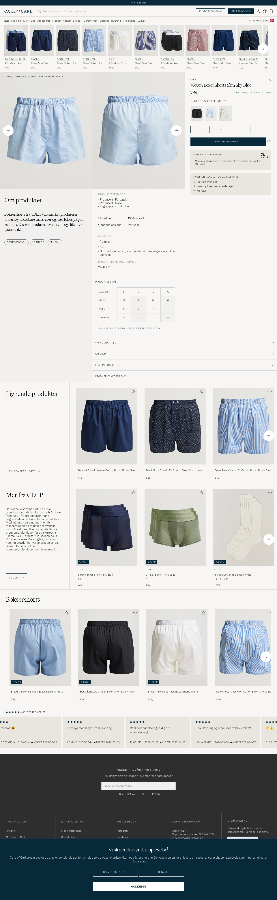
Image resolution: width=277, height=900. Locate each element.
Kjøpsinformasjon (71, 830)
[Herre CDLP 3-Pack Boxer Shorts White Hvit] (120, 40)
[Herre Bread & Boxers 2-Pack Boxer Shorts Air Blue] (40, 647)
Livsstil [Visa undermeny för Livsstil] (77, 20)
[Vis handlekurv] (271, 11)
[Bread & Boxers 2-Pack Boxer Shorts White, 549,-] (177, 655)
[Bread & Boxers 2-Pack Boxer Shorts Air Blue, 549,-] (40, 655)
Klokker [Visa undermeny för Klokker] (56, 20)
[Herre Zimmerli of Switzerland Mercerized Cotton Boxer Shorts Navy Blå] (249, 40)
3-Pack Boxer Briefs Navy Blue (95, 574)
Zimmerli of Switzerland (249, 59)
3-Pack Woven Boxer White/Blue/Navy (14, 63)
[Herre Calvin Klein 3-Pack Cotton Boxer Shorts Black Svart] (172, 40)
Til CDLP (16, 577)
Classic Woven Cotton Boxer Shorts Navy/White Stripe (145, 63)
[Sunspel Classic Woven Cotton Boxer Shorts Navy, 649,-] (42, 47)
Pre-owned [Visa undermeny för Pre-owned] (129, 20)
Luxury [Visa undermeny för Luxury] (141, 20)
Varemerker (90, 20)
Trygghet (11, 830)
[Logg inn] (258, 11)
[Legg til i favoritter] (132, 392)
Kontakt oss (68, 837)
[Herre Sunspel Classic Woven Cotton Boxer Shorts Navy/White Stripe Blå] (146, 40)
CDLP (111, 59)
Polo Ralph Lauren (15, 59)
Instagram (122, 830)
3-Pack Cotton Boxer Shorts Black (169, 63)
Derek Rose (63, 59)
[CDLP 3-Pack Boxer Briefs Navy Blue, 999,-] (106, 538)
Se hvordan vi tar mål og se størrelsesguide (128, 328)
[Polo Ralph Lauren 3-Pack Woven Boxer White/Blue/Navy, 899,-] (16, 47)
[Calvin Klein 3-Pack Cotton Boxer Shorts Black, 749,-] (172, 47)
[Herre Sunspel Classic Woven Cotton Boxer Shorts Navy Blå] (42, 40)
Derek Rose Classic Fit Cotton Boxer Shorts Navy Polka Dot (174, 470)
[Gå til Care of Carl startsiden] (18, 11)
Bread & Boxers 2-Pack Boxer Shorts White (173, 691)
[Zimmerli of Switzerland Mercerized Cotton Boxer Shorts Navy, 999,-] (250, 47)
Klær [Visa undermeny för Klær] (26, 20)
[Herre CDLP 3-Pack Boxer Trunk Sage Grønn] (175, 527)
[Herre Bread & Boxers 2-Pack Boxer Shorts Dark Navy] (108, 647)
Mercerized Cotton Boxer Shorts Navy (249, 63)
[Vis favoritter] (265, 11)
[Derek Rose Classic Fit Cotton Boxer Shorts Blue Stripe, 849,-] (94, 47)
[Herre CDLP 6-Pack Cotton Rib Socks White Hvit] (243, 527)
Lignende (32, 394)
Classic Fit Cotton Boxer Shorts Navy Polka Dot (67, 63)
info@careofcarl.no (192, 838)
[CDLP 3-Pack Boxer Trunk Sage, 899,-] (175, 538)
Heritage (38, 242)
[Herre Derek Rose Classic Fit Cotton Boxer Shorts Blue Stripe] (245, 647)
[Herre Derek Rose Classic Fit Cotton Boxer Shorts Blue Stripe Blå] (94, 40)
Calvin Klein (167, 59)
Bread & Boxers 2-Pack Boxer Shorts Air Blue (37, 691)
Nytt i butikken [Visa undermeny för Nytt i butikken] (12, 20)
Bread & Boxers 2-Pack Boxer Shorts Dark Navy (106, 691)
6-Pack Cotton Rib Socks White (232, 574)
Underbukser (35, 76)
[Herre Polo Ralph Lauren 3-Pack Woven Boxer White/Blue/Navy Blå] (16, 40)
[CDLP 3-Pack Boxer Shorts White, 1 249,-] (120, 47)
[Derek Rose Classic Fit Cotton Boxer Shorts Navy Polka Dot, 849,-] (68, 47)
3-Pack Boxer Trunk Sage (160, 574)
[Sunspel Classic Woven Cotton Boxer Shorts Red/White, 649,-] (198, 47)
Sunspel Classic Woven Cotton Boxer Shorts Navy (106, 470)
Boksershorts (54, 76)
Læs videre (140, 861)
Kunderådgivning (210, 11)
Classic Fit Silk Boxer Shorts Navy (222, 63)
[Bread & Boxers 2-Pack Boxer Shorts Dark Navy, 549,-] (108, 655)
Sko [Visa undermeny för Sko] (33, 20)
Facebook (122, 837)
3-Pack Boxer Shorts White (117, 63)
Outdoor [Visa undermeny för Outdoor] (104, 20)
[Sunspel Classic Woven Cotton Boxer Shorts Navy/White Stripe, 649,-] (146, 47)
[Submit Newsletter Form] (170, 786)
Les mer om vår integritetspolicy (138, 794)
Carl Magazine (258, 20)
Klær (7, 76)
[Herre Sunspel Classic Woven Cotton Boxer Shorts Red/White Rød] (198, 40)
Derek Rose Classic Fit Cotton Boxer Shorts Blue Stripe (242, 470)
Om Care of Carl (15, 837)
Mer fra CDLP (24, 495)
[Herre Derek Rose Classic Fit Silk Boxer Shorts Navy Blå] (224, 40)
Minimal (55, 242)
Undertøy (18, 76)
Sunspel (35, 59)
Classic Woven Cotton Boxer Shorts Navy (40, 63)
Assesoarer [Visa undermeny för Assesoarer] (43, 20)
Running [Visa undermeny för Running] (116, 20)
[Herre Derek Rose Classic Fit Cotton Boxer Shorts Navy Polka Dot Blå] (68, 40)
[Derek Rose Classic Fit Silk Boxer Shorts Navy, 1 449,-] (224, 47)
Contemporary (16, 242)
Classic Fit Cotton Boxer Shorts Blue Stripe (93, 63)
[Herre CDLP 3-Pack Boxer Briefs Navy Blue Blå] (106, 527)
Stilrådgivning (241, 11)
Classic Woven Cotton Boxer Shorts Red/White (197, 63)
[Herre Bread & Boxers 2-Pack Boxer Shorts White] (176, 647)
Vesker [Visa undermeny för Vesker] (67, 20)
